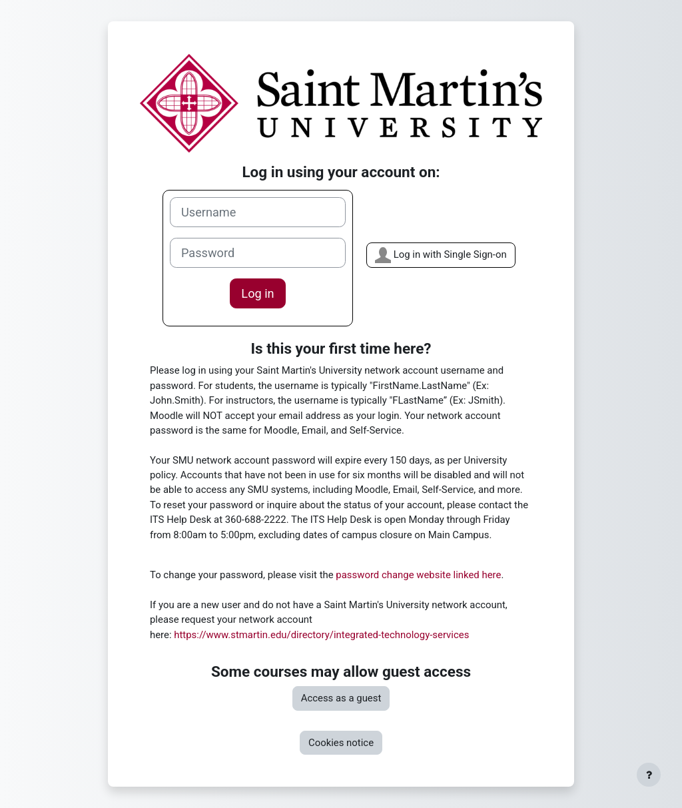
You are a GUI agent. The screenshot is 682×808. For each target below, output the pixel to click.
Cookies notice (341, 743)
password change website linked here (418, 575)
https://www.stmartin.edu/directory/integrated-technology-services (321, 635)
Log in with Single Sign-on (441, 255)
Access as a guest (341, 698)
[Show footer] (649, 775)
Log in (257, 293)
